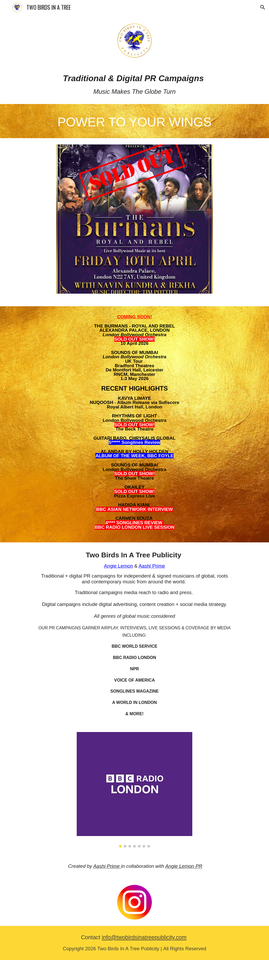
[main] (135, 84)
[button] (262, 7)
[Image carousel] (134, 222)
